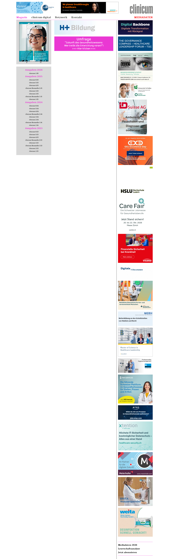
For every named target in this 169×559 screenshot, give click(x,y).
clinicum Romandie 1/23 (33, 145)
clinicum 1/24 (33, 125)
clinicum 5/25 (33, 82)
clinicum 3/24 (33, 117)
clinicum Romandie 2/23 (33, 140)
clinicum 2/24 (33, 120)
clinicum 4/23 (33, 137)
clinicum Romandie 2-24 (33, 114)
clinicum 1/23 (33, 151)
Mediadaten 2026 (127, 545)
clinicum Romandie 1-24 (33, 122)
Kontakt (76, 17)
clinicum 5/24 (33, 108)
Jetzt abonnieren (127, 552)
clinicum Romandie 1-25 (33, 96)
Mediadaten (143, 17)
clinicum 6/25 (33, 80)
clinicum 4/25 (33, 85)
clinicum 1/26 (33, 73)
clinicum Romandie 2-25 (33, 88)
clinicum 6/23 (33, 132)
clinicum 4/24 (33, 111)
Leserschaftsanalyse (129, 548)
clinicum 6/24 (33, 106)
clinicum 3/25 (33, 91)
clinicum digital (41, 17)
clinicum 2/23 (33, 148)
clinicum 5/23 (33, 134)
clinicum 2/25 (33, 94)
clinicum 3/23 (33, 143)
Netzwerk (61, 17)
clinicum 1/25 (33, 99)
